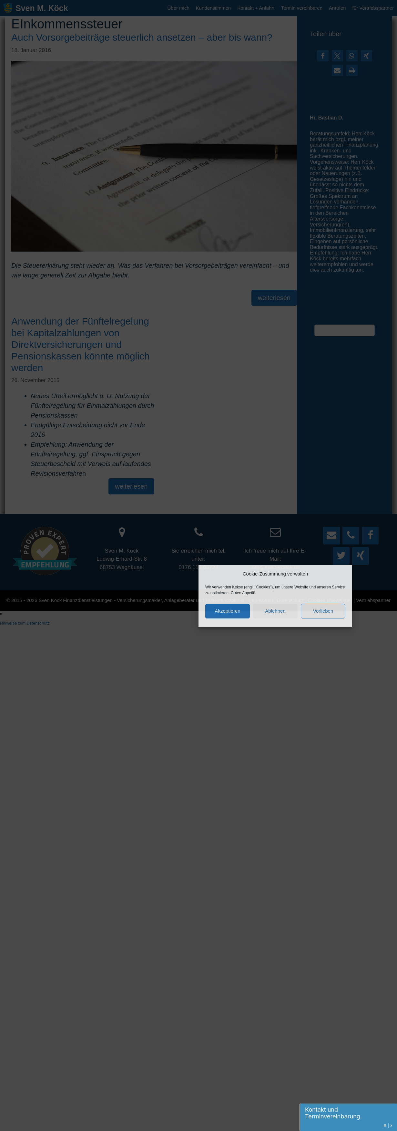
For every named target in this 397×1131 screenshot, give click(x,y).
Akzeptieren (227, 610)
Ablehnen (275, 610)
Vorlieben (323, 610)
